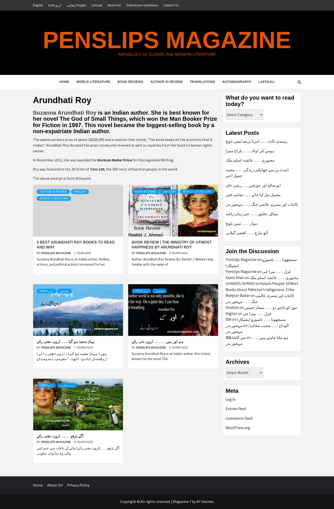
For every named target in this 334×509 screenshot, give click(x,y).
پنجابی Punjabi (76, 5)
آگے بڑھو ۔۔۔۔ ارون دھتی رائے (60, 436)
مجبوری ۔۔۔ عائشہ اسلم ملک (250, 160)
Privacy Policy (78, 485)
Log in (230, 399)
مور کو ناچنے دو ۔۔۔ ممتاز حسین (270, 307)
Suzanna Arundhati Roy (65, 112)
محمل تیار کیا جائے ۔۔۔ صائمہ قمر (253, 194)
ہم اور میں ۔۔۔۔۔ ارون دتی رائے (157, 342)
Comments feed (239, 418)
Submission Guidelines (142, 5)
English (38, 5)
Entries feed (236, 408)
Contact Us (171, 5)
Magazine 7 (182, 501)
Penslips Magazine (167, 40)
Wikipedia (83, 178)
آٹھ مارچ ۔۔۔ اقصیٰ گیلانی (247, 232)
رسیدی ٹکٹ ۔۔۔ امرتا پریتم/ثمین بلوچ (256, 141)
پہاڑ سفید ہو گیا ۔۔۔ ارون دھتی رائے (65, 342)
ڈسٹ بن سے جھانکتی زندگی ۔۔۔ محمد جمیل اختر (257, 173)
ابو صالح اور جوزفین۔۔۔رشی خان (253, 185)
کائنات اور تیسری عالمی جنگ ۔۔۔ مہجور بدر (262, 204)
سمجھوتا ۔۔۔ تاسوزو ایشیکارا (261, 319)
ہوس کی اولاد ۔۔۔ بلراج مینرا (250, 150)
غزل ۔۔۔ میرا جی (276, 271)
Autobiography (236, 82)
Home (64, 82)
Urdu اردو (54, 5)
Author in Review (166, 82)
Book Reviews (130, 82)
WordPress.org (238, 427)
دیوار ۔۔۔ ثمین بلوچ (242, 223)
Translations (202, 82)
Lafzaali (96, 5)
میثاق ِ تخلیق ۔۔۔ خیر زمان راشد (252, 213)
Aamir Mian (235, 277)
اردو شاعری (67, 385)
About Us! (114, 5)
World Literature (93, 82)
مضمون (64, 291)
